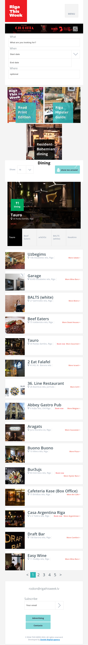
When (13, 48)
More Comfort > (73, 537)
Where (14, 68)
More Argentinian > (72, 516)
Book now (61, 344)
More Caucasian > (72, 430)
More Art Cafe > (73, 494)
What (13, 36)
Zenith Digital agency (50, 639)
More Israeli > (74, 365)
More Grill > (75, 387)
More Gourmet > (73, 344)
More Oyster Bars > (72, 476)
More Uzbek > (74, 257)
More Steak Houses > (71, 322)
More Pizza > (74, 451)
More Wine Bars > (72, 279)
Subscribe (30, 599)
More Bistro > (74, 301)
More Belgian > (73, 408)
